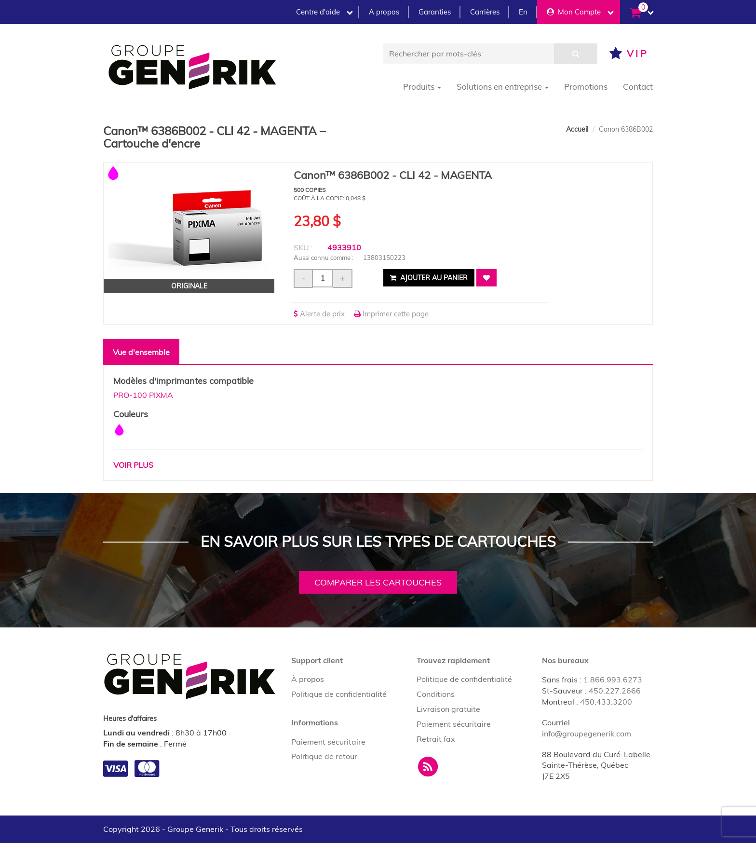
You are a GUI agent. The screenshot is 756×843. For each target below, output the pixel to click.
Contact (638, 87)
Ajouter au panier (429, 277)
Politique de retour (324, 756)
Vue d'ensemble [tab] (141, 352)
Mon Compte (580, 11)
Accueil (577, 129)
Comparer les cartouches (378, 582)
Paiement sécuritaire (328, 742)
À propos (307, 679)
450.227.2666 (615, 690)
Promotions (586, 87)
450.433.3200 (606, 702)
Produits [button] (422, 87)
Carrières (485, 11)
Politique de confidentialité (339, 694)
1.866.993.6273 (612, 679)
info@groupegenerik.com (586, 733)
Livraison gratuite (448, 709)
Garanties (434, 11)
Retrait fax (436, 739)
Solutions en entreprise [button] (503, 87)
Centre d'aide (324, 11)
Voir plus (133, 465)
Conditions (436, 694)
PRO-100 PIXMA (143, 395)
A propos (384, 11)
